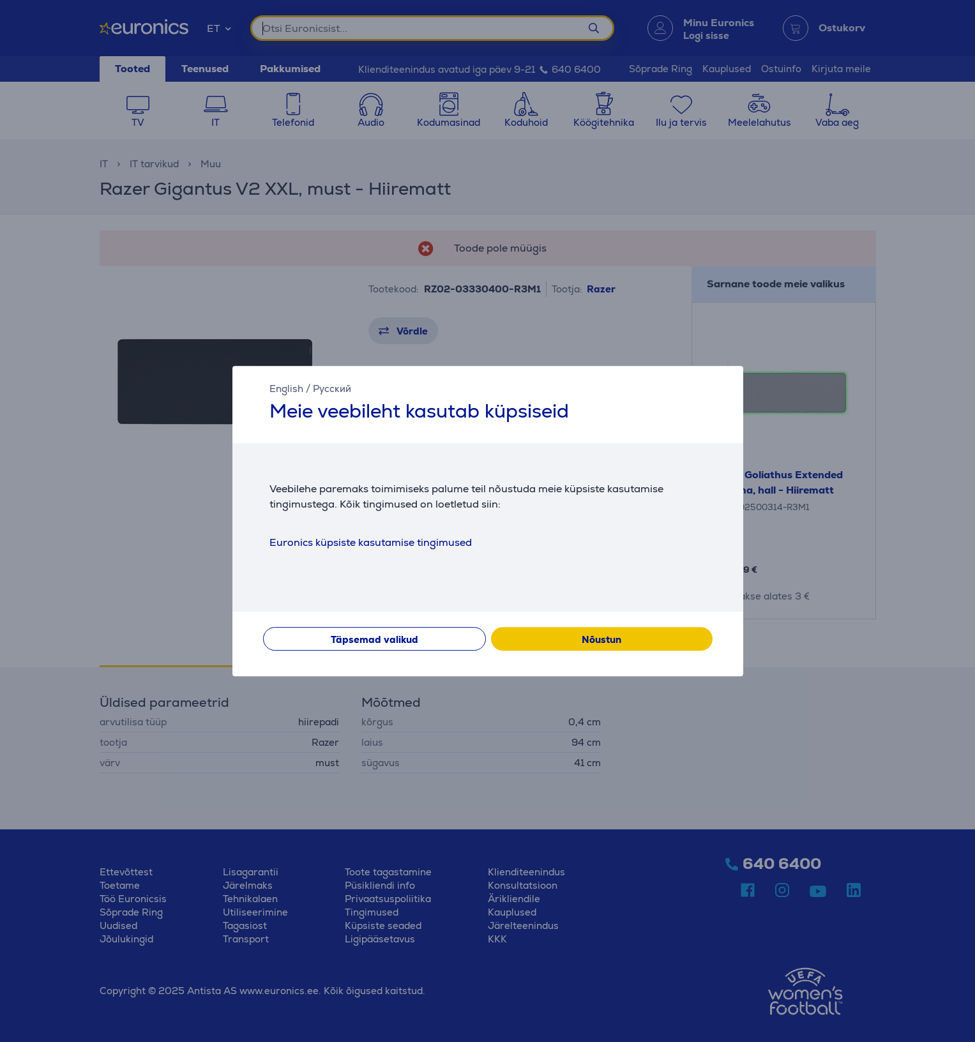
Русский (332, 388)
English (286, 388)
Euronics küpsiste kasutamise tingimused (370, 542)
